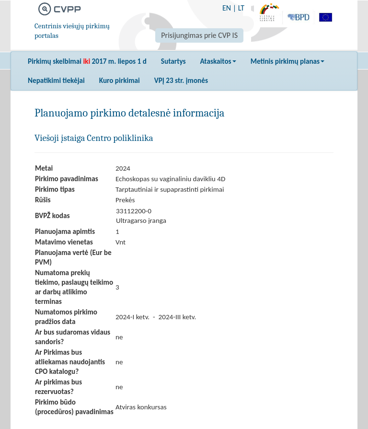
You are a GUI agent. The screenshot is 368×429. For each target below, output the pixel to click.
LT (241, 7)
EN (226, 7)
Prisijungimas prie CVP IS (199, 35)
